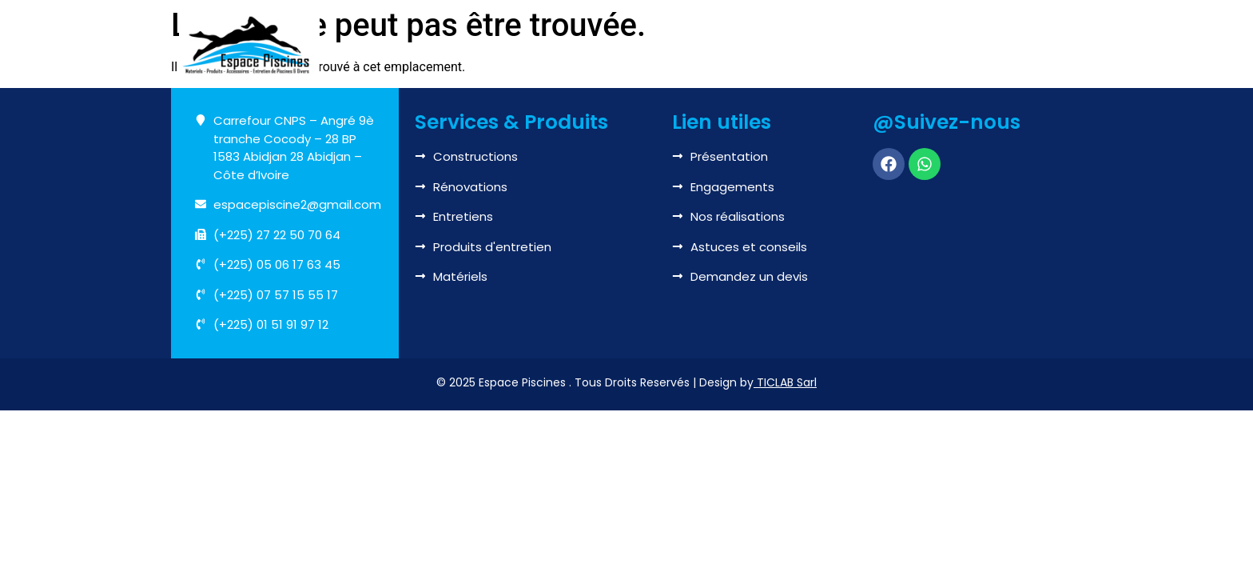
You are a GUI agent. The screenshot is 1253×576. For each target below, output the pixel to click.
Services (653, 45)
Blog (926, 44)
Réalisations (753, 44)
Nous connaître (538, 45)
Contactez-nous (1013, 44)
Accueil (438, 44)
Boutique (849, 45)
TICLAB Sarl (787, 382)
